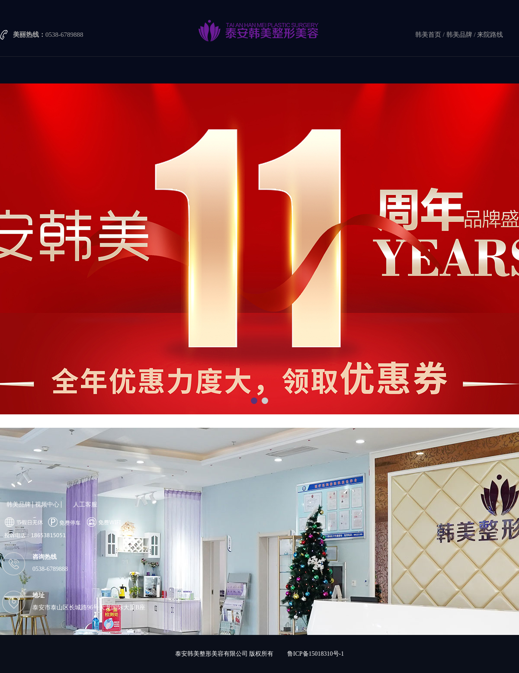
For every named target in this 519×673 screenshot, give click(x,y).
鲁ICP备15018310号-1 (315, 654)
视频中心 (47, 504)
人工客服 (85, 504)
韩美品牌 (459, 34)
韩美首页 (428, 34)
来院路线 (490, 34)
